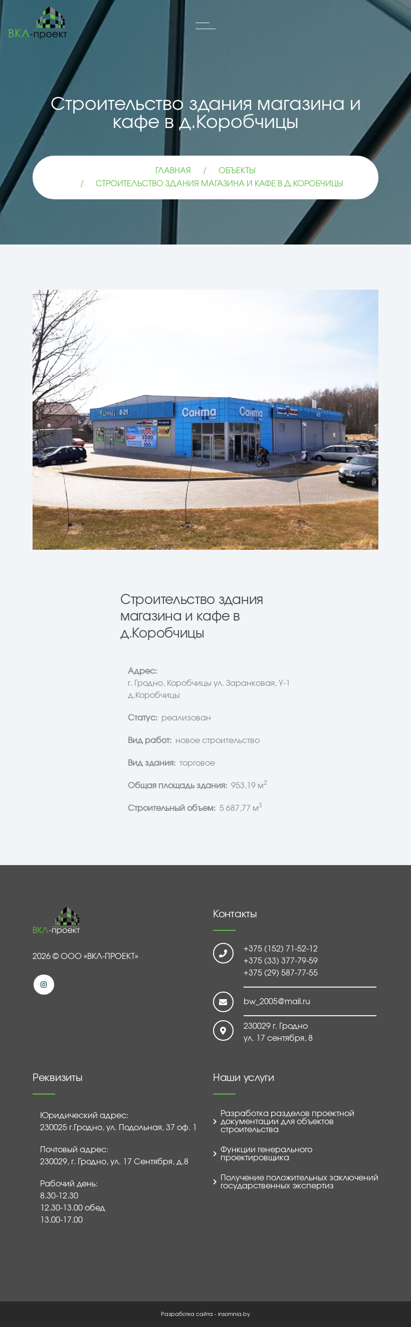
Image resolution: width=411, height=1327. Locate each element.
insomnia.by (234, 1314)
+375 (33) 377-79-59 (281, 961)
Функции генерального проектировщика (266, 1154)
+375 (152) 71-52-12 (281, 949)
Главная (173, 171)
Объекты (237, 171)
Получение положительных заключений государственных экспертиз (299, 1182)
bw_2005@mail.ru (277, 1002)
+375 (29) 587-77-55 (281, 973)
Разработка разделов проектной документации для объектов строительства (287, 1122)
